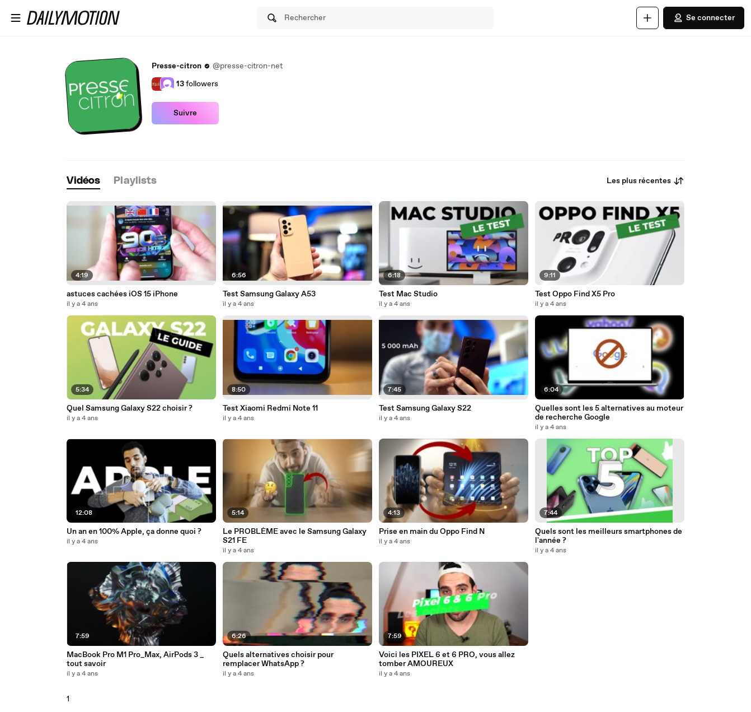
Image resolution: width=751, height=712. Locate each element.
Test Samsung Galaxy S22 (425, 408)
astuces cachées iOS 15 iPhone (122, 294)
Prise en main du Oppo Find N (432, 531)
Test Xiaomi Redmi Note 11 (270, 408)
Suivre (185, 113)
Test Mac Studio (408, 294)
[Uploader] (647, 18)
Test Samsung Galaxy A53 (269, 294)
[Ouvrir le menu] (16, 18)
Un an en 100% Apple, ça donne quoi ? (134, 531)
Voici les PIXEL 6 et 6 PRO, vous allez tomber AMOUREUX (447, 659)
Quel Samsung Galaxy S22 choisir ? (130, 408)
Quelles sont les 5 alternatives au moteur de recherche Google (609, 413)
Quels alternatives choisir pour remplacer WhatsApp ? (278, 659)
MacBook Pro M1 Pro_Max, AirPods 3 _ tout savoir (135, 659)
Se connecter (704, 18)
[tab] (83, 181)
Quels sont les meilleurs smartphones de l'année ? (608, 536)
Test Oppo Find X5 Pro (575, 294)
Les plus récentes (645, 181)
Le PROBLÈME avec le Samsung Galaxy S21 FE (295, 536)
